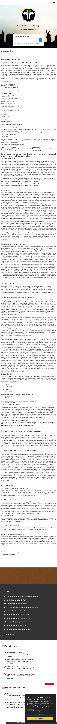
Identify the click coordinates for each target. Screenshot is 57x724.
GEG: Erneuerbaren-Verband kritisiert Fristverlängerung (22, 674)
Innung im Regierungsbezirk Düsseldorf (18, 622)
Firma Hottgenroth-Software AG (26, 139)
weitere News (49, 684)
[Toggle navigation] (54, 3)
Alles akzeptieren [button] (40, 718)
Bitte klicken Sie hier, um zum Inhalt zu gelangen (19, 654)
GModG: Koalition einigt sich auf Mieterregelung (20, 659)
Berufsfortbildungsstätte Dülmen (15, 604)
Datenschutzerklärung (33, 710)
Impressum (30, 709)
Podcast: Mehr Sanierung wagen (16, 652)
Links (7, 591)
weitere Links (9, 634)
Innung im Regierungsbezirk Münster (17, 629)
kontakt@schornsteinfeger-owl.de (13, 124)
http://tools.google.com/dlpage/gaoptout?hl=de (13, 371)
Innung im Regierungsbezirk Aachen (17, 614)
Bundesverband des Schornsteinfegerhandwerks (21, 596)
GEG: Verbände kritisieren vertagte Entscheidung (20, 667)
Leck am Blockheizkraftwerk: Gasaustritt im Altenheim (22, 702)
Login (18, 722)
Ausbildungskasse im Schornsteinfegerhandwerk (21, 607)
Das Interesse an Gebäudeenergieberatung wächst (21, 693)
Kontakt (23, 722)
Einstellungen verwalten (40, 714)
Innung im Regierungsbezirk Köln (16, 625)
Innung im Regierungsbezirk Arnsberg (17, 618)
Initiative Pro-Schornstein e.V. (15, 611)
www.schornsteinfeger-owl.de (12, 106)
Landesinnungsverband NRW (15, 600)
